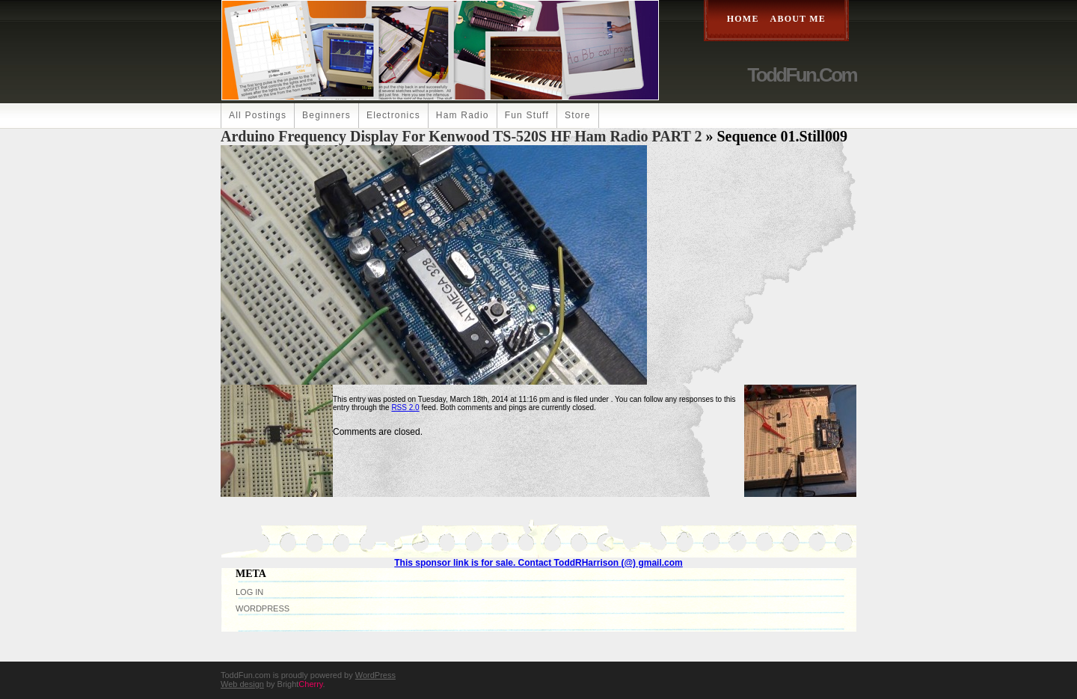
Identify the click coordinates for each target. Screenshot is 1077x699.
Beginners (326, 115)
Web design (242, 684)
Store (578, 115)
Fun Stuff (527, 115)
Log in (249, 591)
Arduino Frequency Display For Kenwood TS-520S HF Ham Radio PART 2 (461, 136)
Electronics (393, 115)
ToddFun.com (801, 75)
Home (743, 18)
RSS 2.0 (405, 407)
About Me (798, 18)
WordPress (262, 608)
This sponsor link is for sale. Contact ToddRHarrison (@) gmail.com (538, 563)
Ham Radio (462, 115)
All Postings (257, 115)
